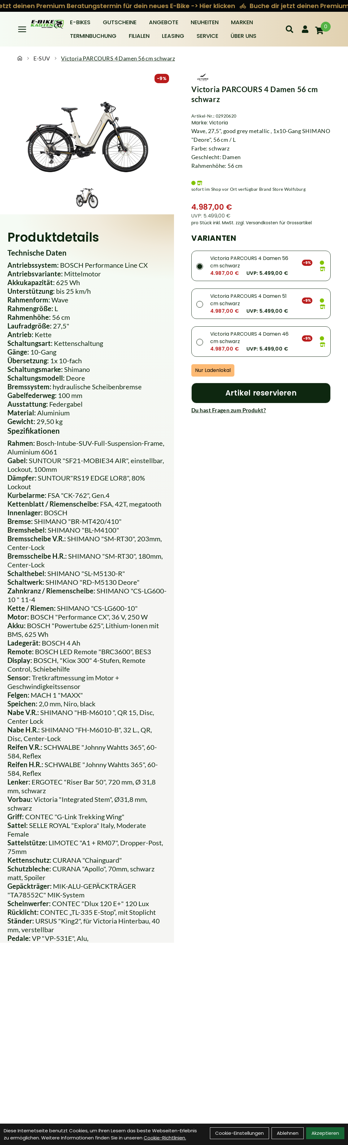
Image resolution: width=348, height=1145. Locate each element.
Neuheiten (205, 22)
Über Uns (243, 36)
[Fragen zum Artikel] (261, 410)
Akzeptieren (325, 1133)
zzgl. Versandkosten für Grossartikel (274, 223)
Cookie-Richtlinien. (165, 1137)
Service (207, 36)
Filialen (139, 36)
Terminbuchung (93, 36)
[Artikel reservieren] (261, 393)
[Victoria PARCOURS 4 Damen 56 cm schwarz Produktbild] (87, 133)
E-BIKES (80, 22)
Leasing (173, 36)
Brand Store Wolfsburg (282, 189)
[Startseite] (19, 58)
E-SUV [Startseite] (41, 58)
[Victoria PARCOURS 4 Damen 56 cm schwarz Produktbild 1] (87, 196)
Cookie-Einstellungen (239, 1133)
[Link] (22, 29)
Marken (242, 22)
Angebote (163, 22)
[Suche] (289, 29)
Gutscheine (120, 22)
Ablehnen (287, 1133)
